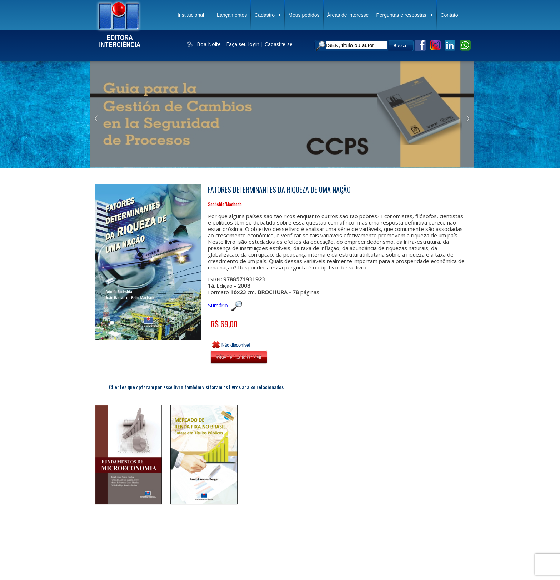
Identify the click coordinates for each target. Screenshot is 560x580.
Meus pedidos (303, 15)
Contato (449, 15)
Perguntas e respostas (401, 15)
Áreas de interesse (348, 15)
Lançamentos (232, 15)
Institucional (191, 15)
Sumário (225, 305)
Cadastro (264, 15)
